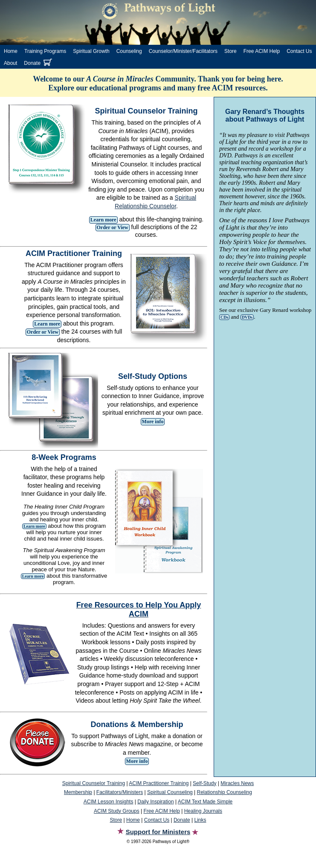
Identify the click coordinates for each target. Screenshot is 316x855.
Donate (32, 63)
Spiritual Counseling (170, 792)
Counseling (129, 51)
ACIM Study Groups (116, 811)
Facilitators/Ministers (119, 792)
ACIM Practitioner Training (158, 783)
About (10, 63)
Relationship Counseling (224, 792)
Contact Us (299, 51)
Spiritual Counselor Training (93, 783)
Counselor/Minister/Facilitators (183, 51)
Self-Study (204, 783)
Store (230, 51)
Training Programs (45, 51)
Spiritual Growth (91, 51)
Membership (78, 792)
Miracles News (237, 783)
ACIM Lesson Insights (108, 802)
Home (10, 51)
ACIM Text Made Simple (205, 802)
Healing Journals (203, 811)
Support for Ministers (158, 831)
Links (200, 820)
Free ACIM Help (262, 51)
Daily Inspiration (155, 802)
